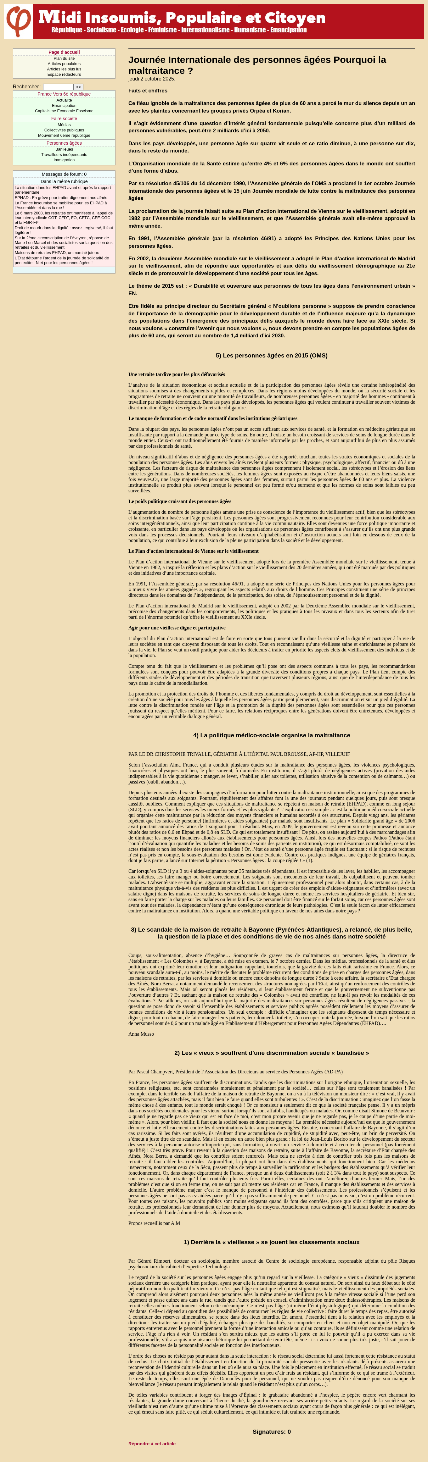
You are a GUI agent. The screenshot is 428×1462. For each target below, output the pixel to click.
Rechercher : (27, 86)
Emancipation (64, 105)
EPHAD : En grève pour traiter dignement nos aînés (61, 197)
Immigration (64, 160)
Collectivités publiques (64, 130)
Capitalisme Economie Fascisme (64, 110)
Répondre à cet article (152, 1443)
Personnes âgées (64, 143)
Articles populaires (64, 63)
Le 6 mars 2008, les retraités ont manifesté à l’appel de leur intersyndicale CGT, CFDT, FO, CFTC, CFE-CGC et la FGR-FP (64, 218)
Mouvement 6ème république (64, 135)
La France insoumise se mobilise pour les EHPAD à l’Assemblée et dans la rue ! (61, 205)
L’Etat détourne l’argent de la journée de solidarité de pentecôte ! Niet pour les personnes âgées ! (62, 260)
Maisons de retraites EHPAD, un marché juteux (57, 252)
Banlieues (64, 149)
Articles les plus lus (64, 69)
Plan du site (64, 58)
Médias (64, 124)
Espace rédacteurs (64, 74)
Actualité (64, 100)
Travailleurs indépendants (64, 154)
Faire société (64, 118)
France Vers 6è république (64, 94)
